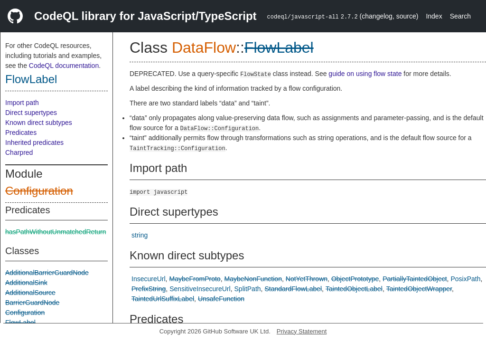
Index (434, 16)
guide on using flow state (365, 73)
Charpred (19, 152)
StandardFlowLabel (293, 289)
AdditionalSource (30, 292)
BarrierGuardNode (32, 302)
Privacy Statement (302, 331)
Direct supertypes (31, 112)
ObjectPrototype (355, 279)
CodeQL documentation (64, 65)
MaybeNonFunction (253, 279)
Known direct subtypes (38, 122)
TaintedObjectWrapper (419, 289)
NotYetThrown (306, 279)
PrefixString (148, 289)
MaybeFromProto (194, 279)
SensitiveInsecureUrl (199, 289)
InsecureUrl (148, 279)
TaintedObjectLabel (354, 289)
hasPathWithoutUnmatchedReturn (55, 232)
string (139, 235)
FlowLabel (31, 79)
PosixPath (466, 279)
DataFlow (204, 47)
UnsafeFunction (221, 299)
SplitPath (247, 289)
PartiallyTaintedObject (415, 279)
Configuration (39, 190)
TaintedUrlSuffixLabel (162, 299)
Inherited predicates (34, 142)
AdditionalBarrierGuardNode (47, 272)
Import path (22, 102)
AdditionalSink (26, 282)
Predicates (21, 132)
